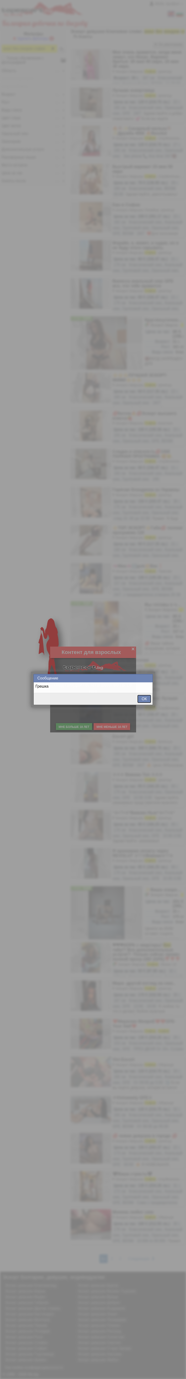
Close (149, 678)
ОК (144, 699)
